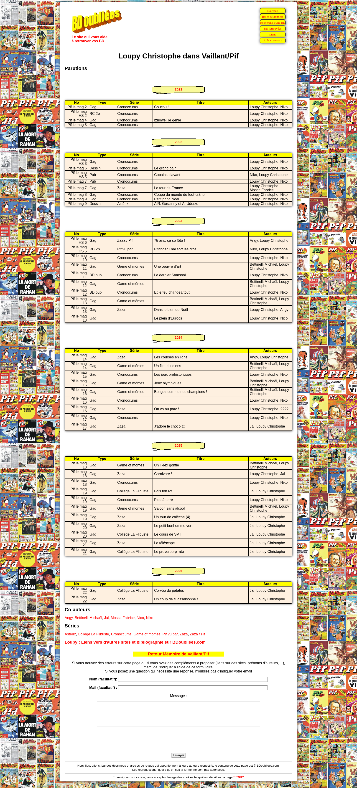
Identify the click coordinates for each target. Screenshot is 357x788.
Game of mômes (146, 634)
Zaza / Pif (197, 634)
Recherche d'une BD (272, 22)
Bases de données (272, 16)
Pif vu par (170, 634)
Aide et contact (272, 40)
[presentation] (178, 745)
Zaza (184, 634)
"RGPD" (238, 782)
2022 (178, 142)
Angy (69, 618)
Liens (272, 34)
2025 (178, 445)
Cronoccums (121, 634)
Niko (149, 618)
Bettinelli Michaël (88, 618)
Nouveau (272, 11)
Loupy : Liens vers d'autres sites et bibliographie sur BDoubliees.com (135, 642)
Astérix (70, 634)
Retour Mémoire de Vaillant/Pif (178, 654)
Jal (106, 618)
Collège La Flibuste (93, 634)
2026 (178, 571)
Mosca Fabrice (123, 618)
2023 (178, 221)
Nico (140, 618)
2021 (178, 89)
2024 (178, 337)
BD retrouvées (272, 28)
